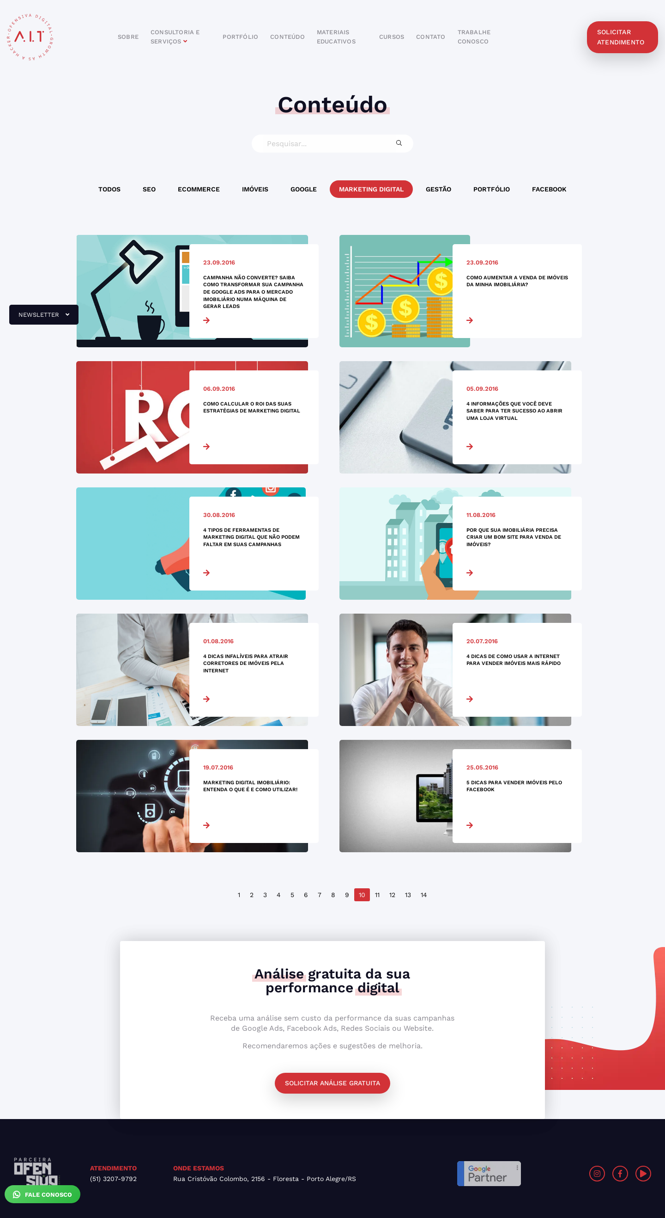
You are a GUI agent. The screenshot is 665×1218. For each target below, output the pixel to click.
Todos (109, 189)
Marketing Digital (371, 189)
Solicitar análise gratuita (332, 1083)
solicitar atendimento (620, 37)
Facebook (549, 189)
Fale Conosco (42, 1194)
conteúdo (287, 36)
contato (430, 36)
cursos (391, 36)
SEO (149, 189)
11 (377, 894)
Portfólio (491, 189)
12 (392, 894)
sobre (128, 36)
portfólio (240, 36)
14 (424, 894)
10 (362, 894)
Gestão (438, 189)
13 (408, 894)
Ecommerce (199, 189)
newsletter (39, 318)
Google (303, 189)
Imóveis (255, 189)
